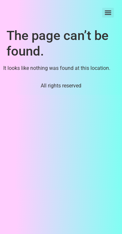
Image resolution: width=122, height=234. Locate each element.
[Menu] (108, 13)
